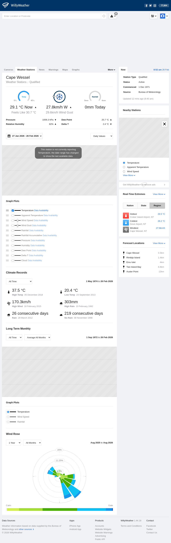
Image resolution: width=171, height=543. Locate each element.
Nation (130, 205)
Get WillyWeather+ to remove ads (139, 184)
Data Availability (41, 210)
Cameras (8, 69)
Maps (65, 69)
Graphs (76, 69)
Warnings (53, 69)
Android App (75, 529)
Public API (100, 539)
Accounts (99, 526)
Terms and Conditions (131, 526)
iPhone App (75, 526)
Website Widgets (103, 529)
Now (123, 69)
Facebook (151, 526)
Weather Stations (26, 69)
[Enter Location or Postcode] (54, 16)
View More (128, 175)
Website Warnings (104, 532)
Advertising (100, 536)
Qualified (34, 82)
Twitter (149, 529)
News (42, 69)
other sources (25, 529)
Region (157, 205)
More (110, 69)
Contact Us (151, 532)
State (143, 205)
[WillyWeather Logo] (17, 5)
